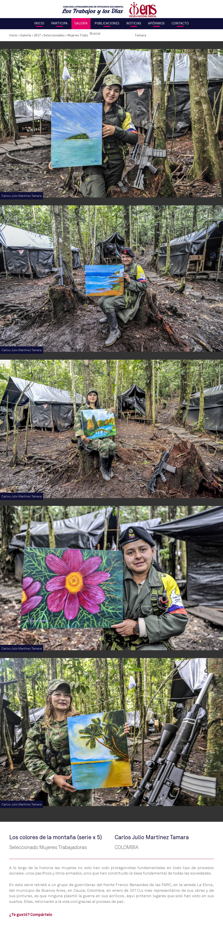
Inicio (39, 23)
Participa (59, 23)
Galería (81, 23)
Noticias (133, 23)
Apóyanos (156, 23)
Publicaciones (107, 23)
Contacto (180, 23)
